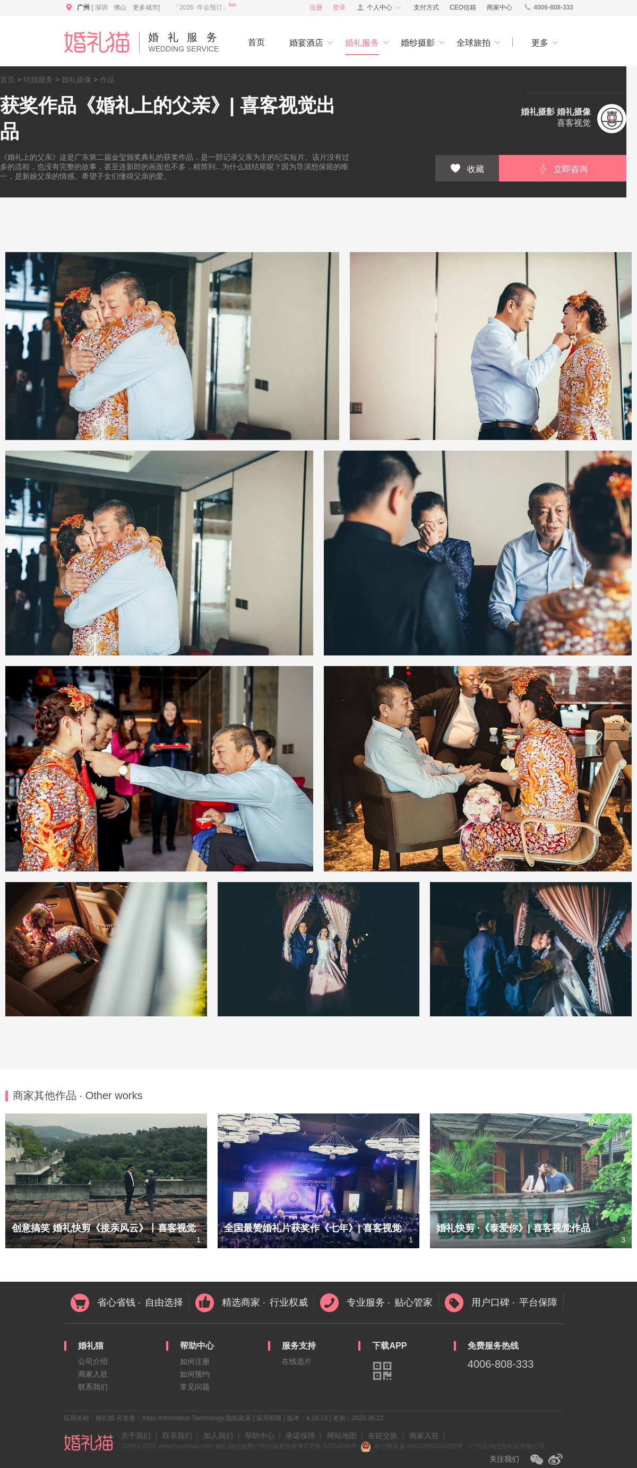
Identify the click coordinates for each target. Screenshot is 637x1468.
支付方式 (426, 7)
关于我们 (136, 1435)
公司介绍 (93, 1361)
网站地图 (342, 1435)
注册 (315, 7)
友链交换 (383, 1435)
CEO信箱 (463, 7)
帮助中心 (259, 1435)
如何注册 (195, 1361)
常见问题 (195, 1387)
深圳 (101, 7)
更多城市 (145, 7)
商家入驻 (93, 1374)
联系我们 (93, 1387)
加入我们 (218, 1435)
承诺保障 (300, 1435)
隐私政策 (238, 1418)
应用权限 (269, 1418)
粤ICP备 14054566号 (328, 1446)
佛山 (120, 7)
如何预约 (195, 1374)
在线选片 (297, 1361)
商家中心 (499, 7)
